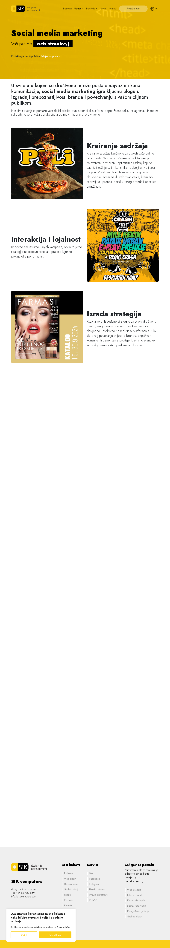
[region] (41, 925)
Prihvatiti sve (55, 935)
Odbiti (24, 935)
